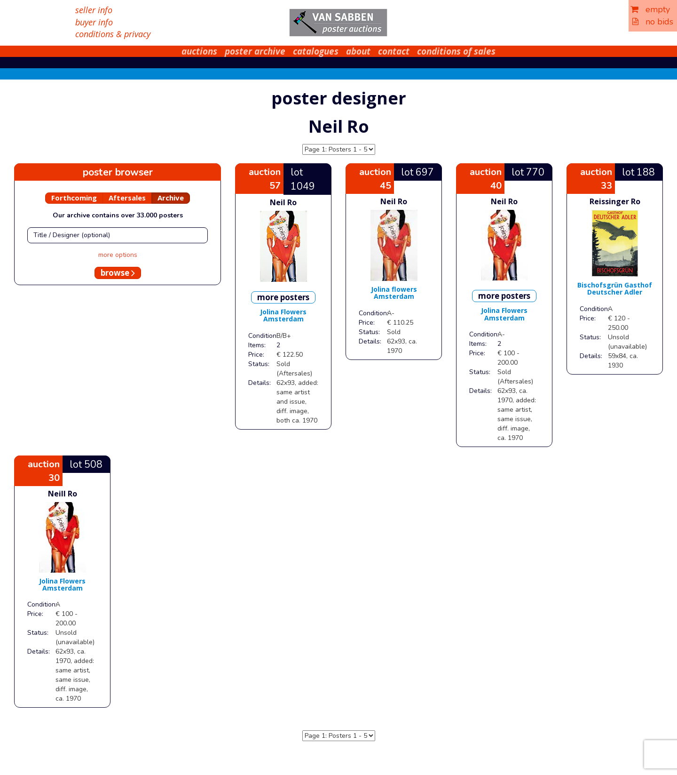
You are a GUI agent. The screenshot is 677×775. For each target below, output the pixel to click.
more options (117, 254)
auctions (199, 51)
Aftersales (127, 197)
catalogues (315, 51)
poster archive (255, 51)
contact (393, 51)
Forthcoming (74, 197)
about (358, 51)
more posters (283, 297)
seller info (93, 10)
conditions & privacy (112, 34)
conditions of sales (456, 51)
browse (118, 272)
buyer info (94, 22)
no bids (652, 21)
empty (650, 9)
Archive (170, 197)
